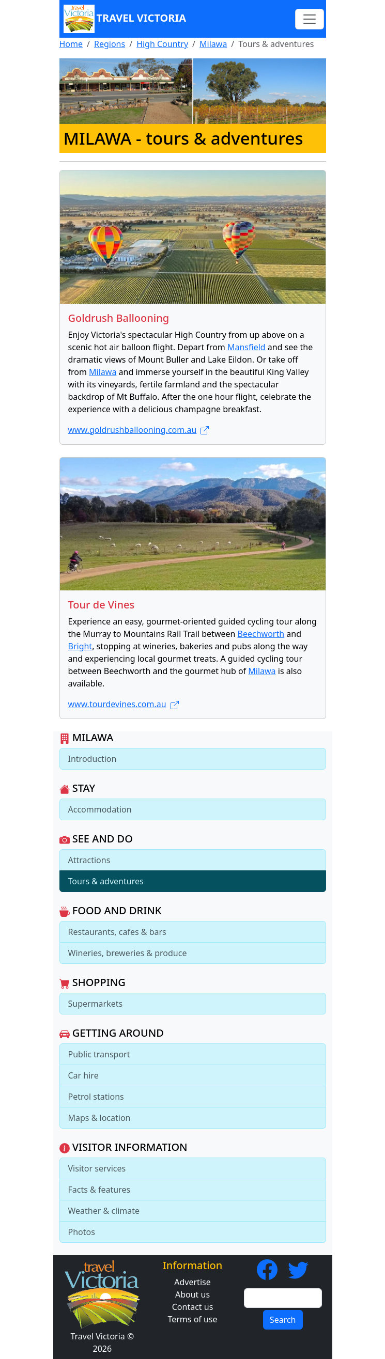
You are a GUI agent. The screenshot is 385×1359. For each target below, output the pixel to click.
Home (71, 44)
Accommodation (100, 809)
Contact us (192, 1307)
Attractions (89, 860)
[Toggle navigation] (309, 19)
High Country (162, 44)
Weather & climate (104, 1210)
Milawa (213, 44)
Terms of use (192, 1319)
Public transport (99, 1054)
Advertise (192, 1282)
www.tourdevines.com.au (123, 704)
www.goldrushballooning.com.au (138, 429)
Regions (109, 44)
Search (283, 1319)
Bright (80, 646)
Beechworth (261, 633)
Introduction (92, 758)
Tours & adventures (106, 881)
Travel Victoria (125, 19)
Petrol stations (96, 1096)
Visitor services (97, 1168)
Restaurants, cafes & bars (117, 932)
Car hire (83, 1075)
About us (192, 1294)
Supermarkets (95, 1003)
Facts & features (99, 1189)
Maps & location (99, 1117)
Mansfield (246, 347)
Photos (81, 1232)
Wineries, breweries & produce (127, 953)
